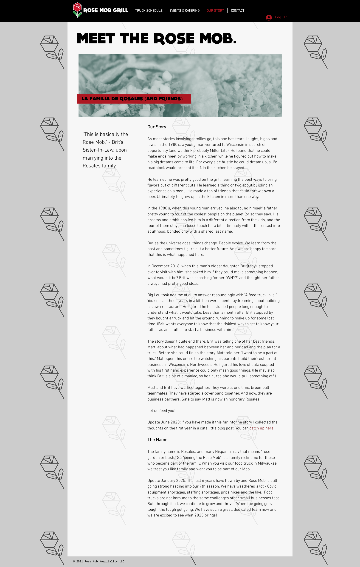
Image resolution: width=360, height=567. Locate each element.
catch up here (261, 428)
